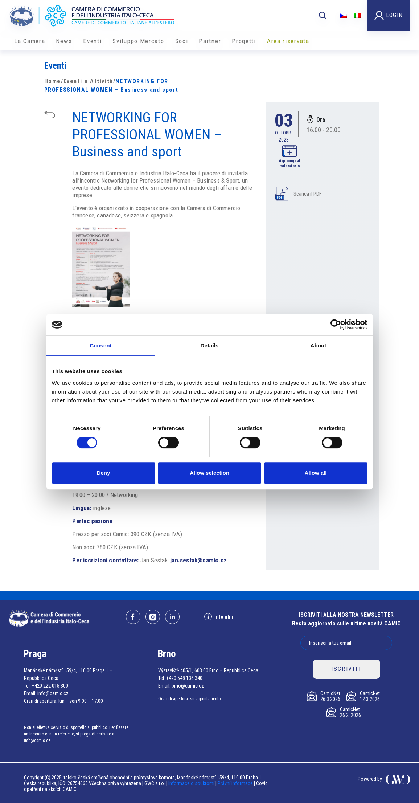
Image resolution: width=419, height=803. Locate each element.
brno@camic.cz (188, 686)
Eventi (92, 41)
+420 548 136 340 (184, 678)
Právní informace (235, 783)
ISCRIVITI (346, 668)
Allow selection (209, 473)
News (64, 41)
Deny (103, 473)
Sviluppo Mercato (138, 41)
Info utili (218, 616)
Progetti (244, 41)
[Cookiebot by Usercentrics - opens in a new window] (335, 324)
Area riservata (288, 41)
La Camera (29, 41)
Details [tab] (210, 345)
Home (52, 81)
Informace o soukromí (191, 783)
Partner (210, 41)
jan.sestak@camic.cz (198, 560)
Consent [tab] (101, 345)
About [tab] (318, 345)
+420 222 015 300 (50, 686)
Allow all (316, 473)
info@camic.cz (53, 693)
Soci (181, 41)
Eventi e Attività (88, 81)
